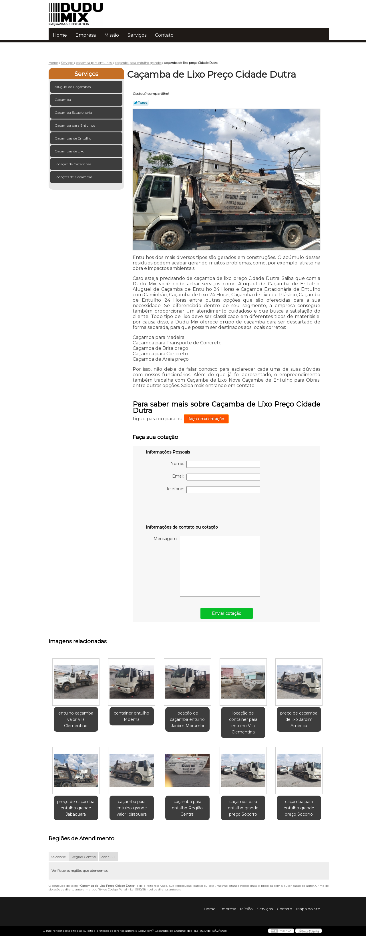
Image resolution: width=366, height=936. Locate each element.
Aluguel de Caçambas (73, 87)
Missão (111, 35)
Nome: (215, 464)
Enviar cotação (226, 613)
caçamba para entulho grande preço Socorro (243, 808)
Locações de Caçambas (74, 177)
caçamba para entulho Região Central (187, 808)
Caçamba (63, 99)
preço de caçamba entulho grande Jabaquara (75, 808)
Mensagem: (207, 566)
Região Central (83, 857)
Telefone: (213, 489)
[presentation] (182, 510)
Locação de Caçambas (73, 164)
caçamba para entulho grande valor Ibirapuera (131, 808)
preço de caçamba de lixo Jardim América (298, 719)
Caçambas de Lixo (70, 151)
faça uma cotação (206, 418)
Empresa (85, 35)
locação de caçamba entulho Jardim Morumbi (187, 719)
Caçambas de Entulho (73, 138)
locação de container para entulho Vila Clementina (243, 723)
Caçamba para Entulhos (75, 125)
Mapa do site (308, 908)
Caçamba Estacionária (74, 112)
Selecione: (59, 857)
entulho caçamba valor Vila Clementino (75, 719)
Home (60, 35)
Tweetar (140, 102)
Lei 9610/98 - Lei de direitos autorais (155, 889)
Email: (216, 477)
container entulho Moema (131, 716)
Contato (164, 35)
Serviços (137, 35)
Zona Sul (108, 857)
